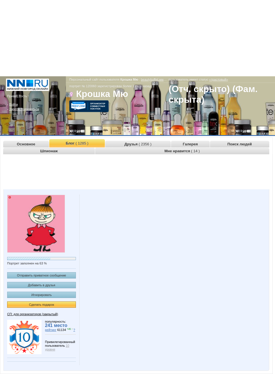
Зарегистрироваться (24, 109)
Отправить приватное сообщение (41, 275)
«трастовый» (218, 79)
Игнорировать (42, 295)
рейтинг (50, 330)
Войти (13, 104)
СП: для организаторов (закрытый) (32, 314)
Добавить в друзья (41, 285)
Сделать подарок (41, 304)
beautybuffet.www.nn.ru (157, 79)
